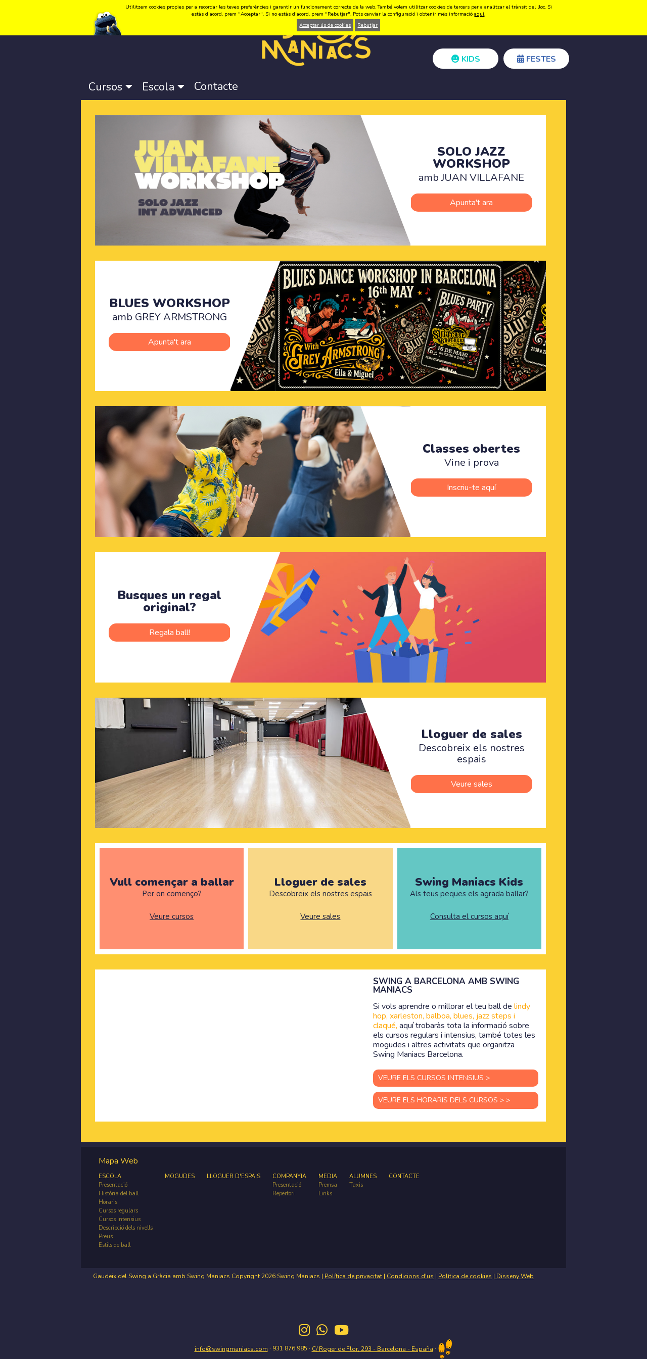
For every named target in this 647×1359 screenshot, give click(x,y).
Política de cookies (465, 1276)
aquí (479, 14)
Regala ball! (169, 632)
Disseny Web (514, 1276)
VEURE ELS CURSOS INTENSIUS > (434, 1078)
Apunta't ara (471, 202)
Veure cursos (172, 916)
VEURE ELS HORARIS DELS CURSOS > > (444, 1100)
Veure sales (471, 784)
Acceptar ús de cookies (325, 25)
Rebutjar (367, 25)
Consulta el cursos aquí (469, 916)
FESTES (536, 59)
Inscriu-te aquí (471, 487)
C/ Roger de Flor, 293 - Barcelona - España (372, 1349)
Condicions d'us (410, 1276)
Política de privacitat (353, 1276)
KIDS (465, 59)
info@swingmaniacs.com (231, 1349)
